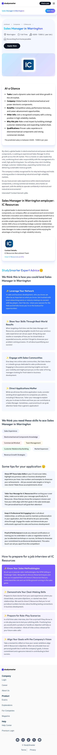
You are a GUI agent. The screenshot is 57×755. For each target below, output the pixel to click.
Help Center (7, 725)
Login (4, 680)
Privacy (33, 750)
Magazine (6, 716)
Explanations (7, 705)
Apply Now (50, 11)
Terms (23, 750)
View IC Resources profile (14, 257)
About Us (5, 691)
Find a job (45, 3)
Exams (4, 700)
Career (4, 685)
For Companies (8, 711)
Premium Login (8, 731)
